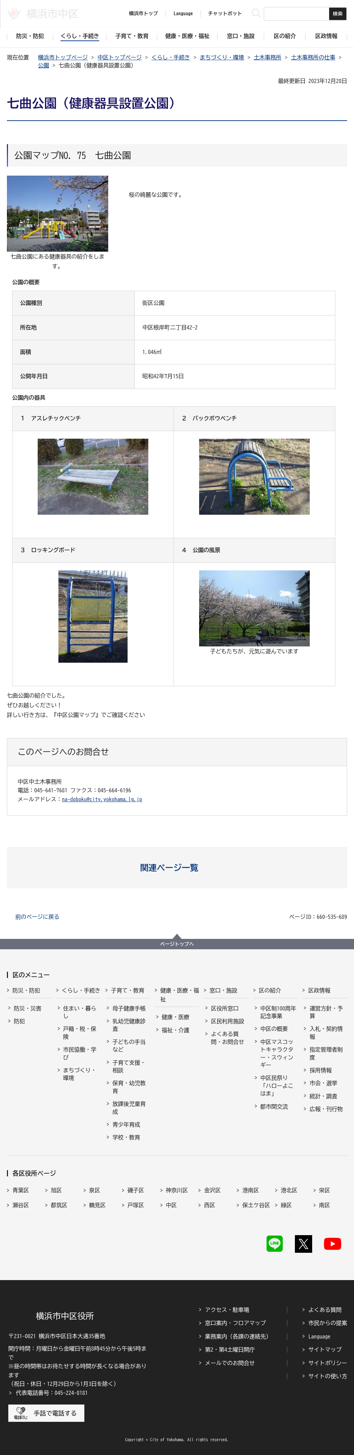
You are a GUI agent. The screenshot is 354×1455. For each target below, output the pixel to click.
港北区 (289, 1190)
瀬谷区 (20, 1205)
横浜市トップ (143, 13)
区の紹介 (270, 990)
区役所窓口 (225, 1008)
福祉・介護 (175, 1030)
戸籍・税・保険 (79, 1032)
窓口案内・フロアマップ (235, 1323)
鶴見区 (97, 1205)
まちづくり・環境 (222, 57)
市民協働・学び (79, 1053)
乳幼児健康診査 (129, 1025)
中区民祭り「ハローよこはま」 (277, 1085)
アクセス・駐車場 (227, 1310)
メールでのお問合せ (230, 1363)
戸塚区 (136, 1205)
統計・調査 (323, 1096)
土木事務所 (267, 57)
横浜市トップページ (63, 57)
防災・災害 (27, 1008)
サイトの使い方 (327, 1376)
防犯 (19, 1021)
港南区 (250, 1190)
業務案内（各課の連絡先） (238, 1336)
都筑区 (59, 1205)
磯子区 (136, 1190)
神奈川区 (177, 1190)
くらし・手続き (170, 57)
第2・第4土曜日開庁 (230, 1349)
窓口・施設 (223, 990)
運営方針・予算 (326, 1012)
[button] (177, 867)
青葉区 (20, 1190)
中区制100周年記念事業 (278, 1012)
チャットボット (225, 13)
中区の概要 (274, 1029)
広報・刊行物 (326, 1109)
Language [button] (183, 13)
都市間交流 (274, 1106)
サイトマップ (325, 1349)
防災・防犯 (26, 990)
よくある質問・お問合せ (227, 1037)
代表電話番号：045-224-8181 (52, 1393)
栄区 (324, 1190)
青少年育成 (126, 1124)
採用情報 (320, 1070)
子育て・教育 (127, 990)
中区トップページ (119, 57)
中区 (171, 1205)
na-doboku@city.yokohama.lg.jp (102, 799)
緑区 (286, 1205)
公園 (43, 65)
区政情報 (319, 990)
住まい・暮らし (79, 1012)
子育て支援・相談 (129, 1066)
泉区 (94, 1190)
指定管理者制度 (326, 1053)
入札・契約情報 (326, 1032)
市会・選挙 (323, 1083)
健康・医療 (175, 1017)
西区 (209, 1205)
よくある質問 (325, 1310)
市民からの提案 (327, 1323)
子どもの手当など (129, 1045)
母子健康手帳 (129, 1008)
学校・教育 (126, 1137)
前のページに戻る (37, 917)
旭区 (56, 1190)
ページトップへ (177, 944)
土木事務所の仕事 (313, 57)
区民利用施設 (227, 1021)
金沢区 (212, 1190)
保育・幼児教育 (129, 1086)
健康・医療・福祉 (179, 995)
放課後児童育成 (129, 1107)
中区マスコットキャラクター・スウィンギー (277, 1053)
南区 (324, 1205)
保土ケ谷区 (256, 1205)
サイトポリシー (327, 1363)
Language (319, 1336)
